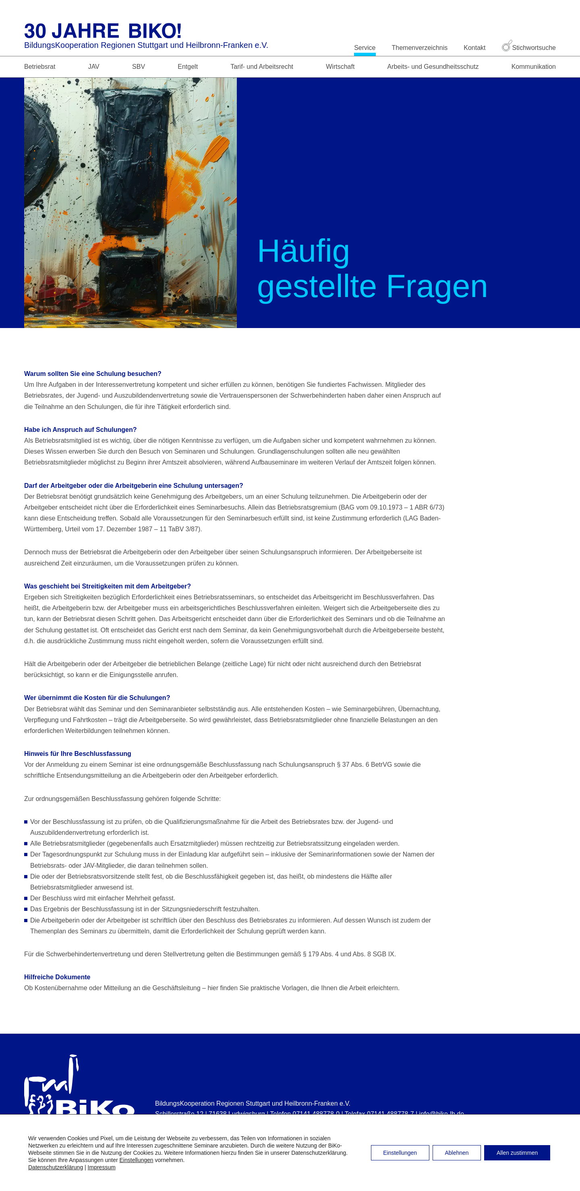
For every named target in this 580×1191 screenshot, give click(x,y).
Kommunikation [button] (534, 66)
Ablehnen (456, 1153)
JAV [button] (93, 66)
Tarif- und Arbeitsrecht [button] (261, 66)
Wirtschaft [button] (340, 66)
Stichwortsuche (529, 47)
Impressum (102, 1167)
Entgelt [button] (188, 66)
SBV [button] (138, 66)
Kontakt (474, 47)
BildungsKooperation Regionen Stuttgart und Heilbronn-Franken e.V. (146, 45)
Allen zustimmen (517, 1153)
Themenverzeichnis (420, 47)
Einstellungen (136, 1160)
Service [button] (364, 47)
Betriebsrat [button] (39, 66)
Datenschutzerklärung (55, 1167)
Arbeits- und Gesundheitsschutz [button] (433, 66)
